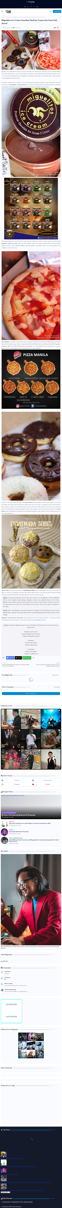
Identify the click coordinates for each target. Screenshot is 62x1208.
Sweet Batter (8, 17)
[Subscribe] (57, 11)
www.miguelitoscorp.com (39, 620)
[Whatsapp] (26, 658)
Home (3, 17)
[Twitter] (18, 658)
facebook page (47, 780)
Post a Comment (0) (31, 693)
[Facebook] (10, 658)
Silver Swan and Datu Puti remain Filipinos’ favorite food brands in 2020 (29, 823)
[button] (50, 11)
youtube (47, 784)
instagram (17, 784)
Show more (55, 675)
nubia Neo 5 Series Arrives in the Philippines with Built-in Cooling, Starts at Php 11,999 (22, 1190)
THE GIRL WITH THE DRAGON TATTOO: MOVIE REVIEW (17, 1202)
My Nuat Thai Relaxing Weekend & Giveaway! (12, 1158)
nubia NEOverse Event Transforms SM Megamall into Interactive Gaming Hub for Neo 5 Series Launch (34, 840)
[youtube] (31, 6)
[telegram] (37, 6)
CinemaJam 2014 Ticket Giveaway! (18, 831)
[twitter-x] (28, 6)
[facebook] (25, 6)
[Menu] (2, 11)
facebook (16, 780)
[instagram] (34, 6)
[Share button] (33, 658)
